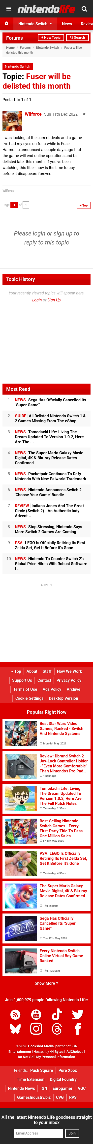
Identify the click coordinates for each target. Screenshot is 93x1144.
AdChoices (74, 1052)
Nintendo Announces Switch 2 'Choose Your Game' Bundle (48, 492)
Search (77, 37)
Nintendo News (21, 1088)
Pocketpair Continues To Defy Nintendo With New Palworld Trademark (50, 476)
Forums (14, 38)
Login (37, 300)
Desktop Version (63, 698)
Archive (73, 689)
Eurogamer (62, 1088)
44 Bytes (56, 1052)
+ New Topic (51, 37)
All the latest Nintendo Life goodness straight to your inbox (46, 1120)
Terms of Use (25, 689)
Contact (44, 680)
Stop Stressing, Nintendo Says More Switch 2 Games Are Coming (48, 529)
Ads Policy (52, 689)
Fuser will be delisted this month (36, 81)
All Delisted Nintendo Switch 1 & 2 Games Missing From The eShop (50, 418)
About (32, 671)
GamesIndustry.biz (34, 1097)
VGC (82, 1088)
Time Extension (30, 1079)
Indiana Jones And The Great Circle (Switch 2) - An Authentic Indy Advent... (49, 510)
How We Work (69, 671)
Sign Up (54, 300)
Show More (46, 983)
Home (10, 47)
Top (16, 671)
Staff (47, 671)
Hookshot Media (41, 1046)
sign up (63, 233)
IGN (43, 1088)
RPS (73, 1097)
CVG (60, 1097)
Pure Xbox (68, 1070)
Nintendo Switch (47, 47)
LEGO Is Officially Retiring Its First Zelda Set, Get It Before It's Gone (50, 545)
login (39, 233)
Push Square (41, 1070)
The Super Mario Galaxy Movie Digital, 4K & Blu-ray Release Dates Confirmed (49, 458)
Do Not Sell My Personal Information (46, 1057)
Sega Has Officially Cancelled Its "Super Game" (50, 402)
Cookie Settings (29, 698)
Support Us (22, 680)
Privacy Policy (69, 680)
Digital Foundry (63, 1079)
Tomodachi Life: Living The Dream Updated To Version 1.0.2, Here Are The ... (49, 437)
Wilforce (33, 114)
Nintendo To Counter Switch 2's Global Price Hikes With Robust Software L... (51, 563)
